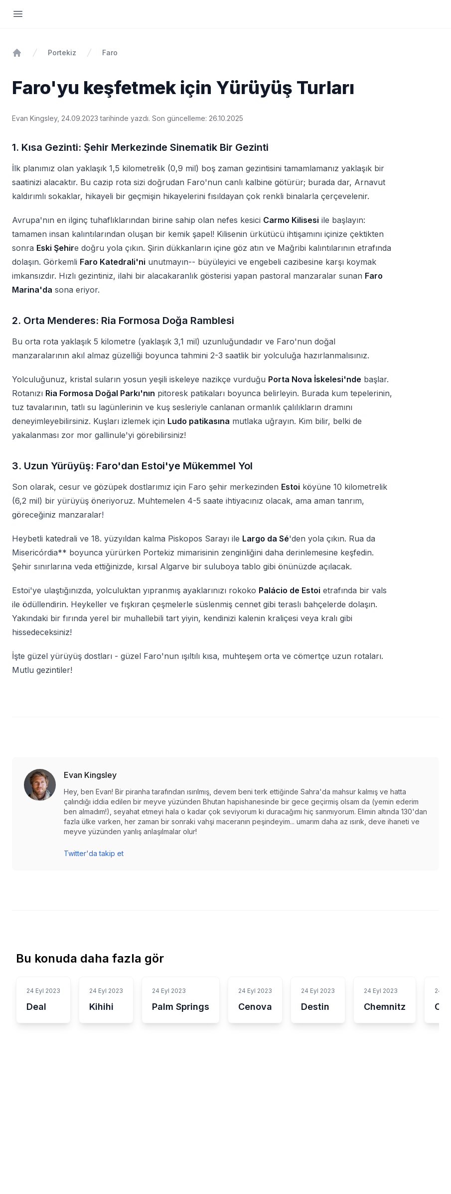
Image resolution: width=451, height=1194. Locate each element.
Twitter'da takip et (94, 853)
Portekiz (62, 52)
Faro (110, 52)
